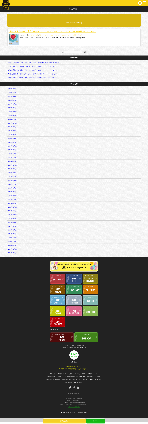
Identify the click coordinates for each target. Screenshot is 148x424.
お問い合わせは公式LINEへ (74, 406)
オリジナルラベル (55, 35)
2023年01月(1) (12, 184)
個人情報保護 (56, 379)
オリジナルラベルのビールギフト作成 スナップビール (74, 412)
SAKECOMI (78, 382)
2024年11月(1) (12, 119)
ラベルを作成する (70, 374)
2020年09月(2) (12, 249)
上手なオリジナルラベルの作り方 (92, 379)
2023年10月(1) (12, 161)
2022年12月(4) (12, 188)
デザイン (46, 35)
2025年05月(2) (12, 111)
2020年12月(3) (12, 237)
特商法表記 (90, 376)
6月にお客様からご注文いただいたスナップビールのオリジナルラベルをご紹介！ (32, 78)
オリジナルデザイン (66, 35)
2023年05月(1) (12, 173)
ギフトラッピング (92, 374)
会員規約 (97, 376)
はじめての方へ (58, 374)
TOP (51, 374)
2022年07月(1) (12, 199)
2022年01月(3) (12, 211)
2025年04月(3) (12, 115)
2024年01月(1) (12, 150)
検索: (62, 52)
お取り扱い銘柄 (51, 376)
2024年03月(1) (12, 142)
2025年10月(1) (12, 92)
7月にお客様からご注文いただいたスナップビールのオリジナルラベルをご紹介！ (32, 74)
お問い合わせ (68, 382)
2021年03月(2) (12, 226)
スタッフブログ (76, 379)
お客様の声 (82, 376)
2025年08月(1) (12, 100)
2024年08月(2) (12, 127)
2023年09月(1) (12, 165)
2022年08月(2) (12, 195)
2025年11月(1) (12, 89)
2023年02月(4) (12, 180)
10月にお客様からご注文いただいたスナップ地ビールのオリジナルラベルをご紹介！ (33, 62)
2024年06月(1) (12, 131)
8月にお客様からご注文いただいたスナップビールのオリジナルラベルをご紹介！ (32, 70)
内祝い (41, 35)
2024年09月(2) (12, 123)
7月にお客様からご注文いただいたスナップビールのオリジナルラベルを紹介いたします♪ (52, 31)
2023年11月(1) (12, 157)
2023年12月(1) (12, 153)
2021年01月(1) (12, 234)
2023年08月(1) (12, 169)
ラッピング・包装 (33, 35)
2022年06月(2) (12, 203)
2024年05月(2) (12, 134)
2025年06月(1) (12, 108)
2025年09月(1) (12, 96)
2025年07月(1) (12, 104)
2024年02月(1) (12, 146)
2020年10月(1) (12, 245)
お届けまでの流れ (72, 376)
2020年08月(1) (12, 253)
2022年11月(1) (12, 192)
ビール (79, 35)
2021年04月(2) (12, 222)
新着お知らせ (66, 379)
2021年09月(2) (12, 215)
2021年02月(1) (12, 230)
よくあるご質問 (81, 374)
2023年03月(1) (12, 176)
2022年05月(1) (12, 207)
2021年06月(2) (12, 218)
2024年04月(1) (12, 138)
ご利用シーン (61, 376)
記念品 (74, 35)
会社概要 (48, 379)
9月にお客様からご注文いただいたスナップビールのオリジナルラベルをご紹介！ (32, 66)
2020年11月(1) (12, 241)
